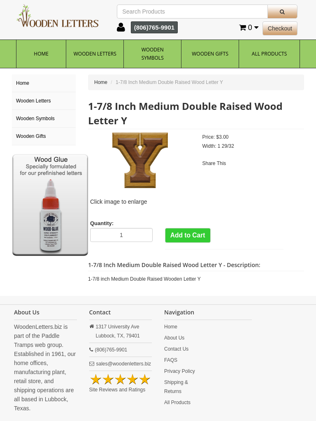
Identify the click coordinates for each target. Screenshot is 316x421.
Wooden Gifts (210, 53)
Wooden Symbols (153, 53)
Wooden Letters (95, 53)
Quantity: (102, 223)
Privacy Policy (179, 371)
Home (41, 53)
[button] (121, 29)
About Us (174, 338)
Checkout (280, 28)
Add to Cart (187, 235)
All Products (269, 53)
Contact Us (176, 349)
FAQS (170, 360)
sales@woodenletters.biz (123, 364)
